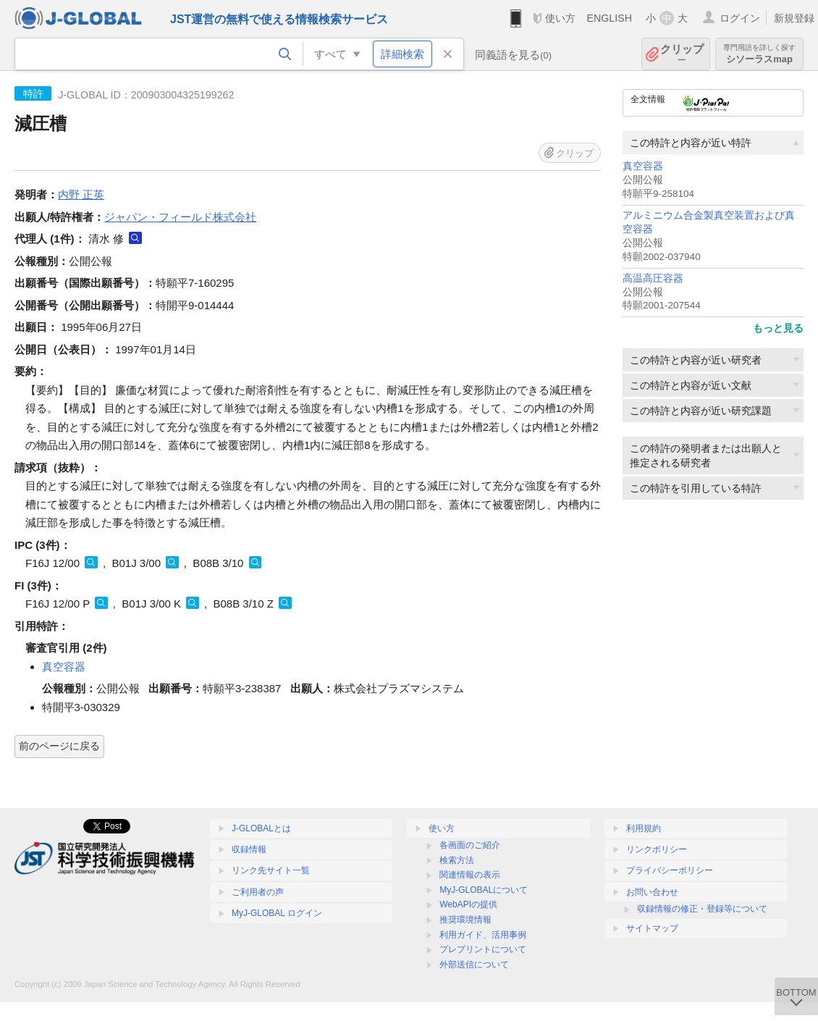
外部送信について (474, 964)
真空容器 (643, 166)
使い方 (560, 18)
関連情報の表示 (469, 875)
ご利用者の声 (258, 892)
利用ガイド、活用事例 (482, 935)
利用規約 (643, 828)
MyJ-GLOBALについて (483, 890)
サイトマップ (652, 928)
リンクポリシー (656, 849)
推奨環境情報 (465, 920)
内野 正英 (81, 194)
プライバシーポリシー (669, 870)
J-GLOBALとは (261, 828)
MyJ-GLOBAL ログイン (277, 913)
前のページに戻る (59, 746)
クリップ (682, 54)
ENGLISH (609, 18)
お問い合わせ (652, 892)
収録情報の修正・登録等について (702, 909)
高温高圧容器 (653, 278)
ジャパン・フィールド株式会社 (180, 217)
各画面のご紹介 (469, 845)
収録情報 (249, 849)
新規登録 (794, 18)
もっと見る (778, 328)
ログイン (740, 18)
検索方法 (456, 860)
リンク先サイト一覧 (271, 870)
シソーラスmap (759, 53)
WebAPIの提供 (468, 904)
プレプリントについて (482, 949)
